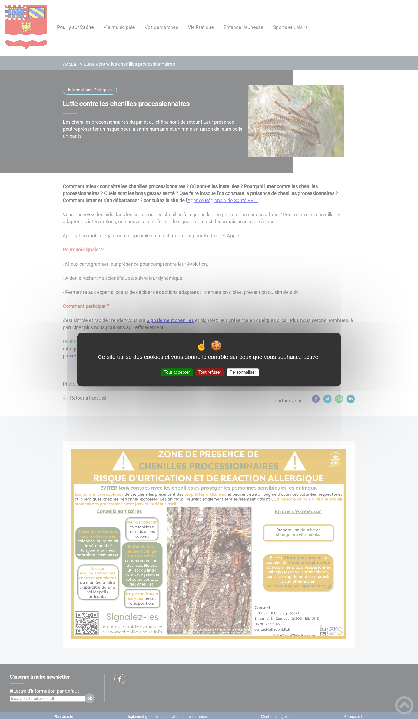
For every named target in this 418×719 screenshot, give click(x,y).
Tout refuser (209, 372)
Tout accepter (177, 372)
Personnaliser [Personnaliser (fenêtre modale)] (243, 372)
